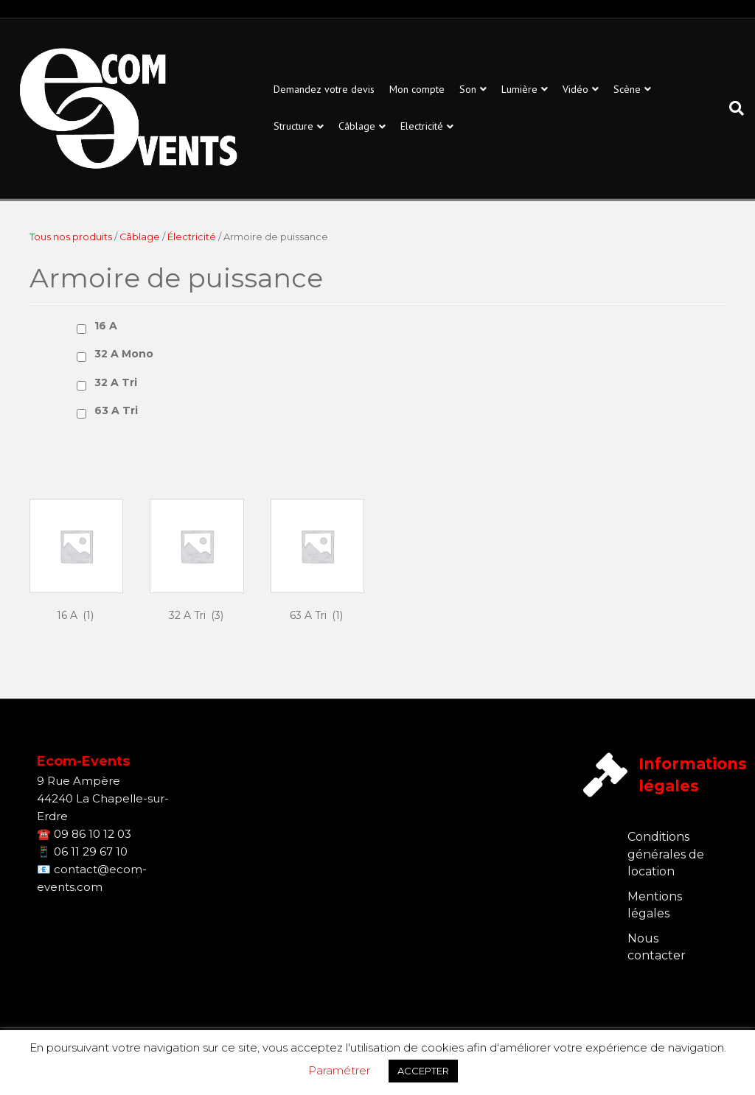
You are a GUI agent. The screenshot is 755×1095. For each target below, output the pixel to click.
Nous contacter (656, 946)
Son (467, 89)
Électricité (191, 236)
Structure (293, 126)
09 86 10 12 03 (92, 834)
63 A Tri (116, 410)
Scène (627, 89)
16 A (105, 325)
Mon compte (417, 89)
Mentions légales (654, 904)
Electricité (421, 126)
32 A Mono (123, 353)
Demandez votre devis (324, 89)
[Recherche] (733, 108)
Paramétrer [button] (339, 1070)
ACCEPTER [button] (423, 1071)
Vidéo (575, 89)
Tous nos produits (70, 236)
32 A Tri (115, 382)
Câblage (356, 126)
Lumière (519, 89)
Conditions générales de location (665, 854)
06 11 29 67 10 (91, 851)
